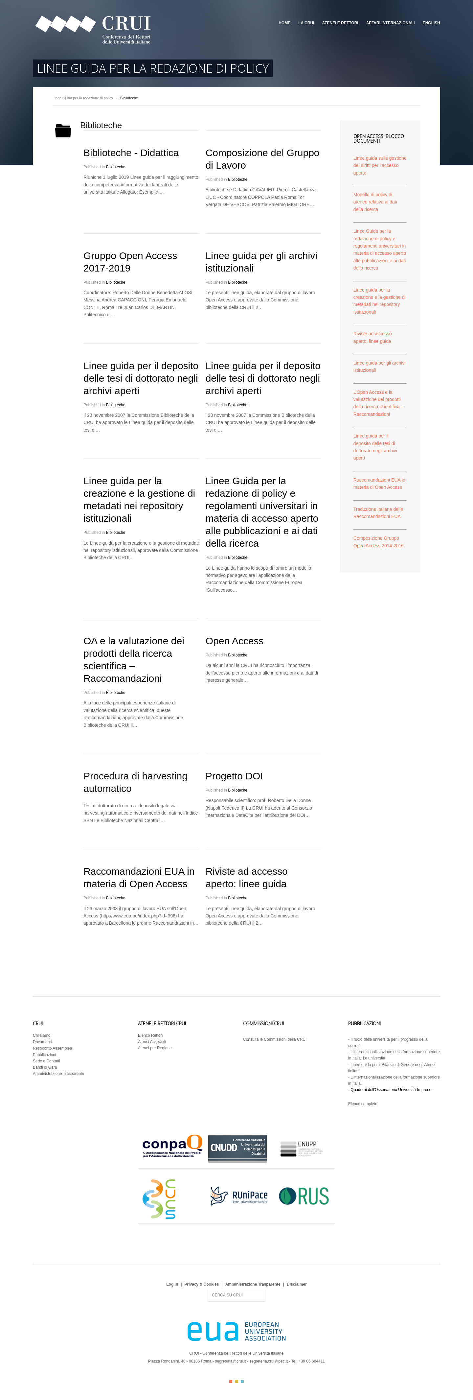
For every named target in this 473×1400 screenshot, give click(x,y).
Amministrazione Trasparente (58, 1073)
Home (284, 23)
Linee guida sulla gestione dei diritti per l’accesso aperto (380, 165)
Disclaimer (297, 1284)
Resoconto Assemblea (52, 1048)
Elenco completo (362, 1104)
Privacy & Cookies (202, 1284)
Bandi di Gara (45, 1067)
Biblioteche (115, 167)
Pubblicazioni (44, 1055)
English (431, 23)
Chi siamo (41, 1035)
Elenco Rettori (150, 1035)
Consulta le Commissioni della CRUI (274, 1039)
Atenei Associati (152, 1041)
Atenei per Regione (155, 1048)
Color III (242, 1381)
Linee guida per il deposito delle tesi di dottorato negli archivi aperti (140, 378)
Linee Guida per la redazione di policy (83, 98)
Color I (230, 1381)
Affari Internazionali (390, 23)
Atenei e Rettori (340, 23)
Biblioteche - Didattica (131, 152)
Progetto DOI (234, 776)
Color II (236, 1381)
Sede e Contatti (46, 1061)
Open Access (235, 640)
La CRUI (306, 23)
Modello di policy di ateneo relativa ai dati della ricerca (375, 202)
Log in (172, 1284)
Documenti (42, 1042)
